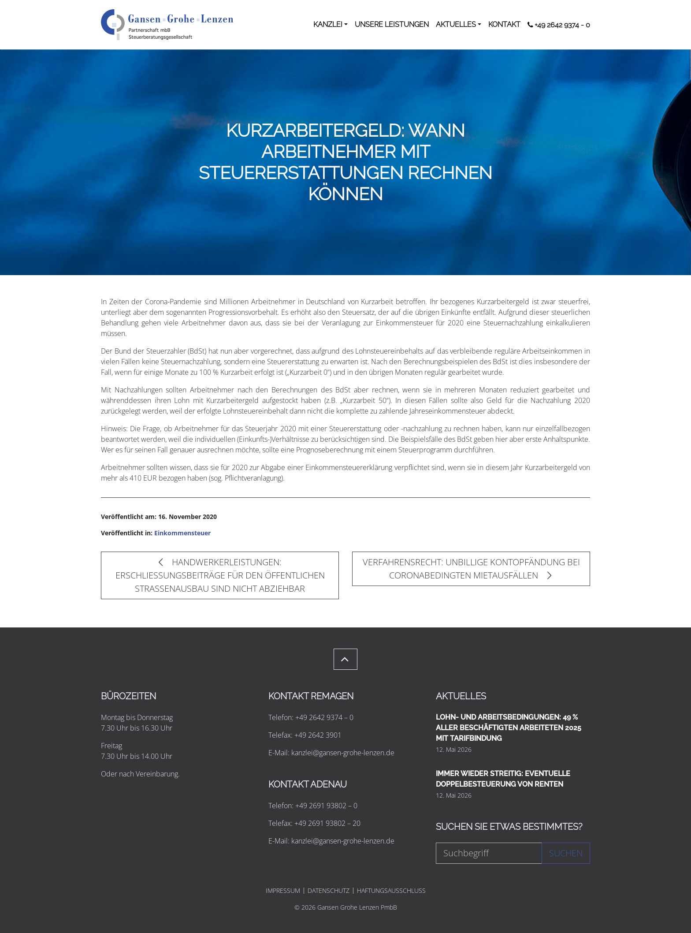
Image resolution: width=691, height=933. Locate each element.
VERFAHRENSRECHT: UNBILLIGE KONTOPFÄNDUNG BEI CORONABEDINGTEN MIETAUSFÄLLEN (471, 568)
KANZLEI (327, 24)
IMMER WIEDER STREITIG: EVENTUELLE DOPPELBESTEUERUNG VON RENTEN (503, 778)
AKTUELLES (456, 24)
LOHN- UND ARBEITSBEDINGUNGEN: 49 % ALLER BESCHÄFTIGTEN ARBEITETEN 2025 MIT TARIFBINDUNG (508, 728)
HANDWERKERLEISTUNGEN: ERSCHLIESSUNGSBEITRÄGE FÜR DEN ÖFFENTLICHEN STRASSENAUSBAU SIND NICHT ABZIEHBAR (220, 575)
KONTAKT (504, 24)
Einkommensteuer (182, 533)
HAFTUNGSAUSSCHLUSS (391, 891)
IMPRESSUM (283, 891)
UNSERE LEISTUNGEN (392, 24)
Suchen (566, 853)
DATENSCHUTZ (328, 891)
